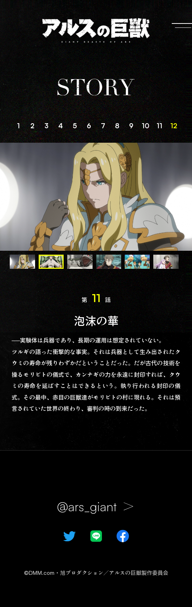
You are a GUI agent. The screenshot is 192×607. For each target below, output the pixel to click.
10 (145, 125)
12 (173, 125)
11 (159, 125)
